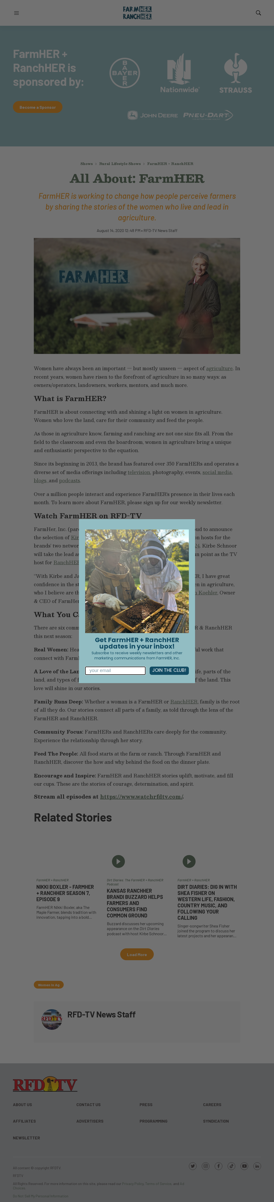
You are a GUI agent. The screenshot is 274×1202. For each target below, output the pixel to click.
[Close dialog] (184, 535)
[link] (137, 581)
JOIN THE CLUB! (169, 670)
